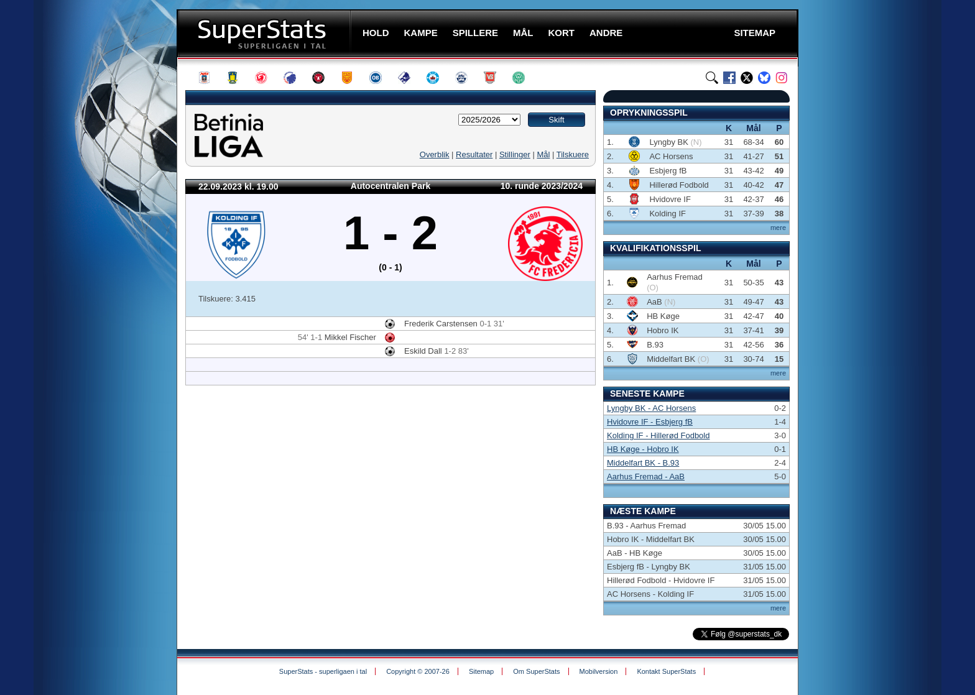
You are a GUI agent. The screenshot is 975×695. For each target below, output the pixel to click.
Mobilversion (599, 671)
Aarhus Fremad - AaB (646, 476)
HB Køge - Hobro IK (643, 449)
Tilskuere (573, 154)
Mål (543, 154)
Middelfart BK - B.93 (643, 462)
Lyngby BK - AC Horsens (651, 408)
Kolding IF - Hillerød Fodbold (658, 435)
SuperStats (265, 33)
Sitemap (481, 671)
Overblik (435, 154)
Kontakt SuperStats (666, 671)
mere (778, 227)
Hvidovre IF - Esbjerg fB (650, 421)
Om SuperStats (536, 671)
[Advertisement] (102, 245)
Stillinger (514, 154)
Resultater (474, 154)
